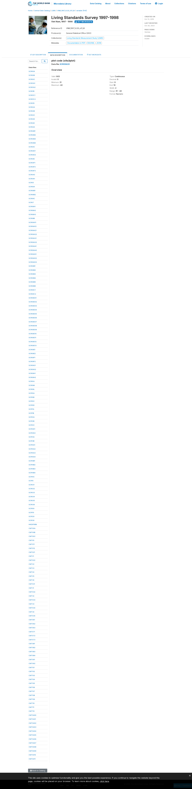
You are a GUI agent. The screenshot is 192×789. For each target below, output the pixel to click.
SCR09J (32, 381)
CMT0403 (32, 727)
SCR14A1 (32, 445)
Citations (132, 3)
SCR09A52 (33, 258)
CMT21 (31, 556)
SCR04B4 (32, 143)
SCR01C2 (32, 99)
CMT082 (32, 647)
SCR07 (31, 202)
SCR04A (32, 127)
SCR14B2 (32, 464)
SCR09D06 (33, 317)
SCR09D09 (33, 329)
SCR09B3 (32, 274)
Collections (119, 3)
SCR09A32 (33, 242)
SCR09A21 (32, 230)
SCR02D (32, 119)
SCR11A (31, 409)
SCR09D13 (32, 345)
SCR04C (32, 147)
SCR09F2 (32, 361)
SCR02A (32, 107)
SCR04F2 (32, 166)
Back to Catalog (37, 770)
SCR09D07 (33, 321)
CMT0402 (32, 723)
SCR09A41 (32, 246)
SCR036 (32, 504)
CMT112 (32, 711)
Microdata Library (62, 3)
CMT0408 (32, 747)
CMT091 (32, 659)
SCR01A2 (32, 87)
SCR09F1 (32, 357)
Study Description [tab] (38, 54)
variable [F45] (81, 10)
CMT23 (31, 568)
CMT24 (31, 572)
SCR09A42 (33, 250)
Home (30, 10)
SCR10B (31, 397)
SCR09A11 (32, 222)
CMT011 (32, 544)
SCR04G (32, 174)
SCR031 (31, 484)
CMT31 (31, 588)
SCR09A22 (33, 234)
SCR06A (32, 186)
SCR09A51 (32, 254)
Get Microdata (83, 21)
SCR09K (32, 385)
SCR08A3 (32, 214)
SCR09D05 (33, 313)
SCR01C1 (32, 95)
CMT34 (31, 612)
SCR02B (32, 111)
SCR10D (32, 405)
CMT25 (31, 576)
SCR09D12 (32, 341)
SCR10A (32, 393)
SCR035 (32, 500)
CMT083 (32, 651)
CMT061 (32, 619)
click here (104, 781)
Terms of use (145, 3)
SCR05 (31, 182)
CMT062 (32, 623)
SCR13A (32, 437)
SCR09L (32, 389)
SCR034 (32, 496)
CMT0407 (32, 743)
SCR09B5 (32, 282)
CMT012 (32, 548)
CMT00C (32, 536)
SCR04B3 (32, 139)
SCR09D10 (32, 333)
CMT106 (32, 687)
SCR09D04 (33, 309)
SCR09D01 (32, 298)
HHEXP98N (33, 524)
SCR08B (32, 218)
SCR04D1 (32, 151)
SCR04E (32, 159)
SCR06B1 (32, 190)
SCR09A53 (33, 262)
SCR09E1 (32, 349)
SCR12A (32, 417)
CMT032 (32, 592)
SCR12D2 (32, 433)
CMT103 (32, 675)
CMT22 (31, 564)
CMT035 (32, 615)
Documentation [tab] (76, 54)
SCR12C (32, 425)
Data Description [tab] (57, 55)
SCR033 (32, 492)
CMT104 (32, 679)
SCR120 (31, 516)
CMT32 (31, 596)
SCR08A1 (32, 206)
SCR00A (32, 71)
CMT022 (32, 560)
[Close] (190, 775)
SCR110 (31, 512)
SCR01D (32, 103)
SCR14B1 (32, 461)
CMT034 (32, 608)
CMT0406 (32, 739)
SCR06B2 (32, 194)
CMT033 (32, 600)
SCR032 (32, 488)
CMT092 (32, 663)
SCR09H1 (32, 373)
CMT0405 (32, 735)
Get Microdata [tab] (94, 54)
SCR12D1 (32, 429)
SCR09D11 (32, 337)
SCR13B (31, 441)
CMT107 (32, 691)
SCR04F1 (32, 162)
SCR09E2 (32, 353)
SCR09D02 (33, 301)
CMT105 (32, 683)
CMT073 (32, 639)
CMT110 (32, 703)
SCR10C (32, 401)
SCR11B (31, 413)
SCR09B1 (32, 266)
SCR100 (31, 508)
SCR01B (31, 91)
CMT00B (32, 532)
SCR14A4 (32, 457)
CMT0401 (32, 719)
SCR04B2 (32, 135)
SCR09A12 (32, 226)
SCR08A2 (32, 210)
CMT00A (32, 528)
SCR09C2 (32, 294)
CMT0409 (32, 751)
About (107, 3)
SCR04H (32, 178)
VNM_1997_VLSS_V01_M (66, 10)
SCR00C (32, 79)
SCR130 (31, 520)
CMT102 (32, 671)
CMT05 (31, 540)
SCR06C (32, 198)
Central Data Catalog (42, 10)
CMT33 (31, 604)
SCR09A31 (32, 238)
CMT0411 (32, 759)
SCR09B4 (32, 278)
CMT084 (32, 655)
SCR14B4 (32, 472)
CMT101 (32, 667)
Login (159, 3)
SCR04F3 (32, 170)
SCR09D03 (33, 306)
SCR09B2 (32, 270)
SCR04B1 (32, 131)
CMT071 (32, 631)
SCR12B (31, 421)
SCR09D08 (33, 325)
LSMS (53, 10)
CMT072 (32, 635)
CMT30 (31, 580)
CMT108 (32, 695)
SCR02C (32, 115)
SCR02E (32, 123)
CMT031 (32, 584)
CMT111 (31, 707)
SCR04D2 (32, 154)
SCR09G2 (32, 369)
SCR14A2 (32, 449)
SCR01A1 (32, 83)
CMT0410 (32, 755)
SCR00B (32, 75)
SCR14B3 (32, 468)
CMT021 (32, 552)
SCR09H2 (32, 377)
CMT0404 (32, 731)
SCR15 (31, 480)
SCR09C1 (32, 290)
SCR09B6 (32, 286)
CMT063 (32, 627)
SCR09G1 (32, 365)
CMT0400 (32, 715)
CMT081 (32, 643)
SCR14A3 (32, 453)
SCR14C (32, 476)
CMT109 (32, 699)
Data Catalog (95, 3)
